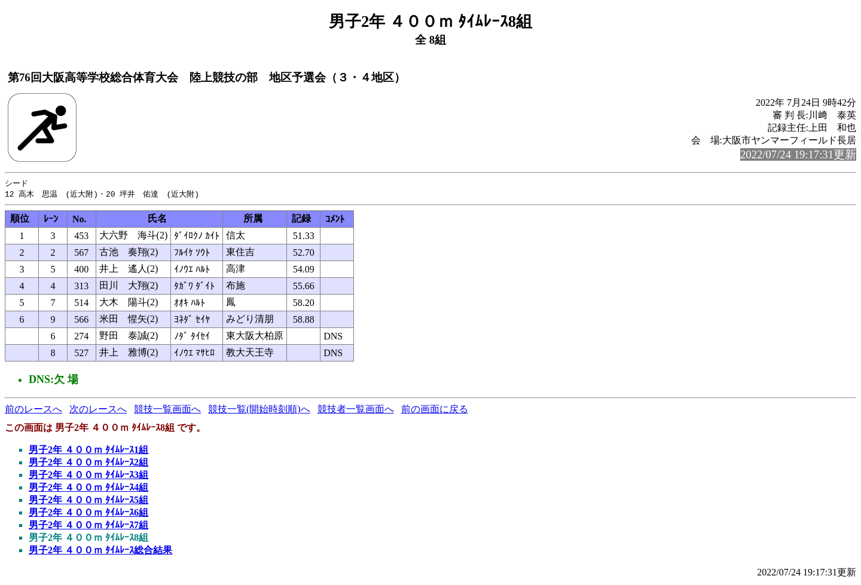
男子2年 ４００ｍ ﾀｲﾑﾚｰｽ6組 (88, 514)
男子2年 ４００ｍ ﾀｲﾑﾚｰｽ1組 (88, 451)
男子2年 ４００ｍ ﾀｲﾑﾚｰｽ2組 (88, 463)
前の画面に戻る (434, 410)
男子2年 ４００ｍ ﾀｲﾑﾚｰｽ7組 (88, 526)
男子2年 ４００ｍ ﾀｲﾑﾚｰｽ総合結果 (100, 551)
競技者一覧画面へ (355, 410)
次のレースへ (98, 410)
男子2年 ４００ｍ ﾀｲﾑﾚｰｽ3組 (88, 476)
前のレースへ (33, 410)
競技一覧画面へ (167, 410)
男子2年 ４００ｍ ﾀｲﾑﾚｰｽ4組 (88, 488)
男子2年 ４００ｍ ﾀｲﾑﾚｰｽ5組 (88, 501)
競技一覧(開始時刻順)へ (259, 410)
